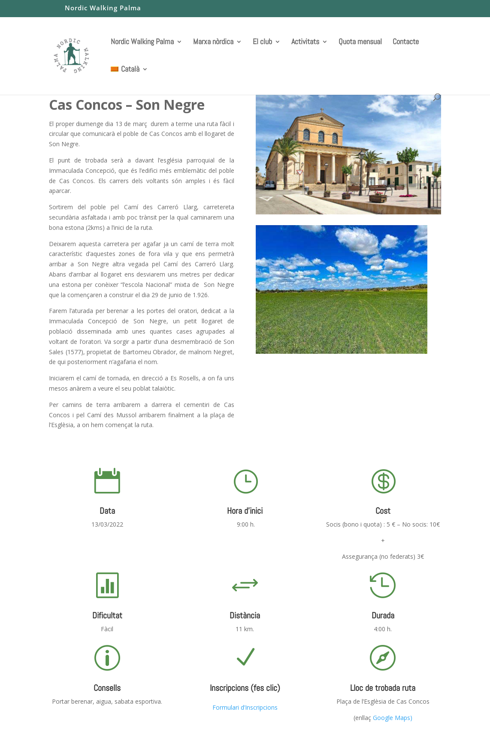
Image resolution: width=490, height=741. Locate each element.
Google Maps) (392, 718)
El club (262, 42)
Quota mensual (360, 42)
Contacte (406, 42)
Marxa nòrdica (213, 42)
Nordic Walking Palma (103, 8)
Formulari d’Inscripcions (245, 707)
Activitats (305, 42)
